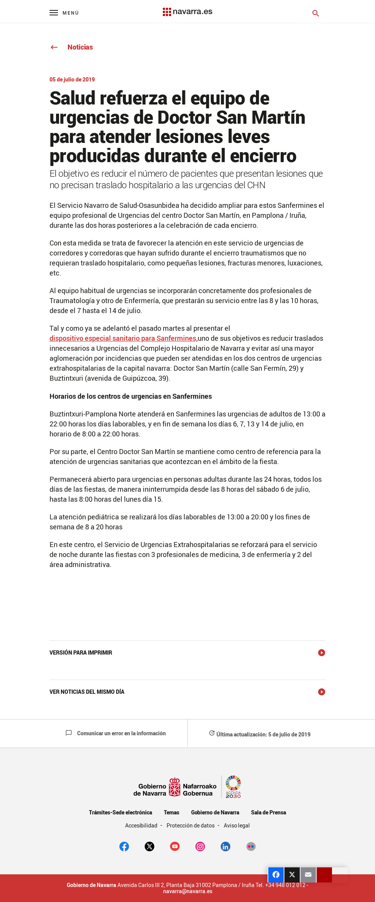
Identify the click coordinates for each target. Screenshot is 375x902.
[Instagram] (200, 846)
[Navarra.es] (187, 8)
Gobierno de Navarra (215, 812)
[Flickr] (251, 846)
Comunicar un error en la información (115, 733)
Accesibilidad (142, 825)
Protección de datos (191, 825)
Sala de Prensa (268, 812)
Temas (171, 812)
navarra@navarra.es (187, 891)
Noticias (71, 46)
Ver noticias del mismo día (87, 691)
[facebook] (124, 846)
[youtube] (175, 846)
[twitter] (149, 846)
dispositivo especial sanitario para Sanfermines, (124, 338)
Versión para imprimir (81, 652)
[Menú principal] (64, 12)
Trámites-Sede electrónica (120, 812)
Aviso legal (237, 825)
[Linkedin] (225, 846)
